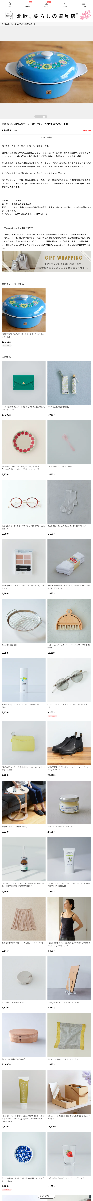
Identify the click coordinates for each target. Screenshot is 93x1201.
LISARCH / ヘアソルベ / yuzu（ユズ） (60, 826)
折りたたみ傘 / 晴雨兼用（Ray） (58, 407)
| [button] (39, 116)
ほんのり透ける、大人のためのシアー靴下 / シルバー (67, 526)
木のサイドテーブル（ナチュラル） (14, 826)
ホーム (9, 6)
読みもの (46, 6)
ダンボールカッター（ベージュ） (13, 1002)
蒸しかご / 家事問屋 (9, 645)
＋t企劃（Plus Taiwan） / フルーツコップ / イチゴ (65, 1178)
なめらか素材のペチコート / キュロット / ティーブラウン (23, 943)
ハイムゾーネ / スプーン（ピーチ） (60, 466)
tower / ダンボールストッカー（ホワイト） (63, 1002)
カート (65, 6)
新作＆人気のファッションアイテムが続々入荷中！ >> (19, 24)
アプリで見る (44, 1196)
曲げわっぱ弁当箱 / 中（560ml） (13, 1059)
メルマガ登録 (46, 137)
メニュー (83, 6)
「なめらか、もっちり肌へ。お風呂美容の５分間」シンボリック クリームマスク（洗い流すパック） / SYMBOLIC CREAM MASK (23, 1119)
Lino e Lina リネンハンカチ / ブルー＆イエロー (65, 1059)
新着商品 (27, 6)
